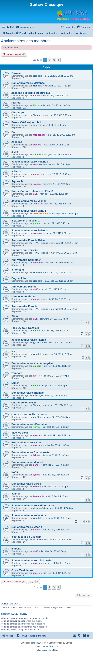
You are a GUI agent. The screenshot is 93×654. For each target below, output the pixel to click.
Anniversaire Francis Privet (28, 240)
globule (36, 223)
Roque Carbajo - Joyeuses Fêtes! (32, 191)
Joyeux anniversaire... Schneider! (32, 560)
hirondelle (37, 76)
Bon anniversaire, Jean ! (26, 526)
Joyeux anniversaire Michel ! (29, 200)
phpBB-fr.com (52, 646)
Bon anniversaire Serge (26, 483)
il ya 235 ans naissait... (25, 220)
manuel (36, 95)
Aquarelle (17, 181)
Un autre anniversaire (24, 250)
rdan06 (36, 417)
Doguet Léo (18, 278)
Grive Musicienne (22, 570)
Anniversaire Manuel (24, 286)
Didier (15, 382)
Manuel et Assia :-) (23, 296)
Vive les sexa (19, 432)
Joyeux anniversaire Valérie (28, 515)
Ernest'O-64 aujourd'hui (26, 122)
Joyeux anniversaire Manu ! (28, 210)
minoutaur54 (39, 508)
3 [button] (54, 60)
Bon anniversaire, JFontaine (29, 424)
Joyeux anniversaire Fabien (28, 339)
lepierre (37, 376)
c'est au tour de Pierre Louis (29, 414)
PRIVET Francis (40, 243)
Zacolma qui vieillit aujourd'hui (30, 92)
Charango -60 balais (23, 402)
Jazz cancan (39, 135)
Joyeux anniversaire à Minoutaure (32, 505)
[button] (59, 60)
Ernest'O (37, 203)
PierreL (15, 102)
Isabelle (16, 548)
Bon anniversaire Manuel (27, 462)
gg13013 (37, 342)
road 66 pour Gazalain (25, 327)
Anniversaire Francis (24, 306)
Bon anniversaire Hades (26, 442)
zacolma (37, 144)
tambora (37, 154)
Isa (13, 351)
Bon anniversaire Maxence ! (28, 82)
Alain (14, 316)
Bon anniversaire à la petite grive (32, 363)
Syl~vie (36, 455)
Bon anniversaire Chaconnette (30, 452)
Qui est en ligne (10, 603)
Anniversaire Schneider (26, 259)
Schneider (38, 262)
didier (36, 330)
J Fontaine (18, 269)
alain (35, 194)
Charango (17, 112)
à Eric (15, 151)
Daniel (15, 471)
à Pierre (16, 171)
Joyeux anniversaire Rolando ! (30, 161)
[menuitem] (11, 27)
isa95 (35, 289)
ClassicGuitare (40, 213)
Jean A (36, 486)
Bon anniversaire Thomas (27, 392)
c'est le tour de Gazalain (26, 536)
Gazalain (16, 73)
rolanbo (37, 164)
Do (34, 125)
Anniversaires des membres (26, 41)
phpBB (37, 643)
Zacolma (16, 141)
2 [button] (49, 60)
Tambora (16, 373)
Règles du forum (11, 47)
